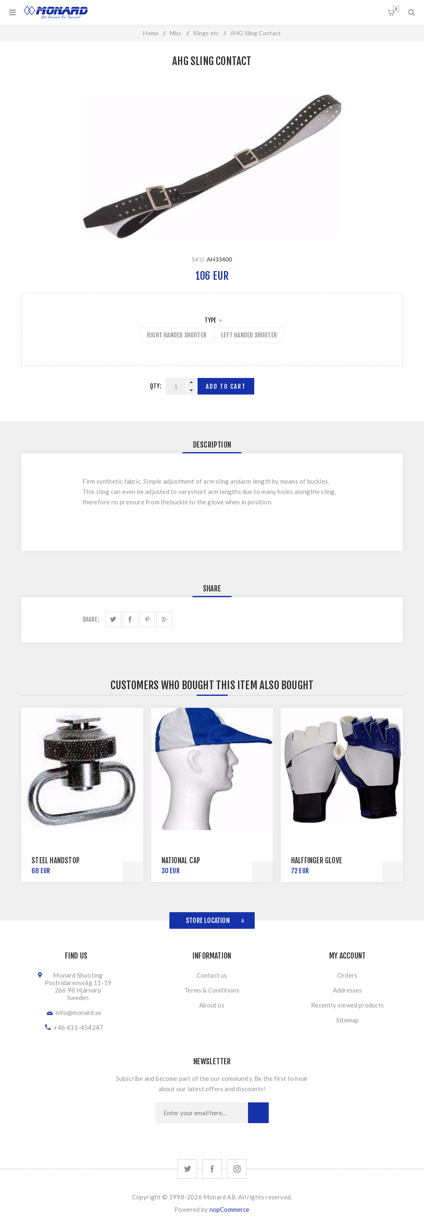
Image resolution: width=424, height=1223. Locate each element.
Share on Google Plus (164, 619)
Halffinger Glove (316, 860)
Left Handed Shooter (249, 335)
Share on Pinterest (147, 619)
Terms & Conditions (211, 990)
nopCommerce (230, 1209)
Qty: (155, 386)
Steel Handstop (55, 860)
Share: (90, 619)
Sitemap (347, 1020)
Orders (347, 975)
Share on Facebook (130, 619)
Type (211, 320)
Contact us (212, 975)
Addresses (347, 990)
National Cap (180, 860)
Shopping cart (396, 9)
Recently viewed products (347, 1005)
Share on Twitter (113, 619)
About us (211, 1005)
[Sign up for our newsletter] (201, 1112)
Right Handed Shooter (177, 335)
